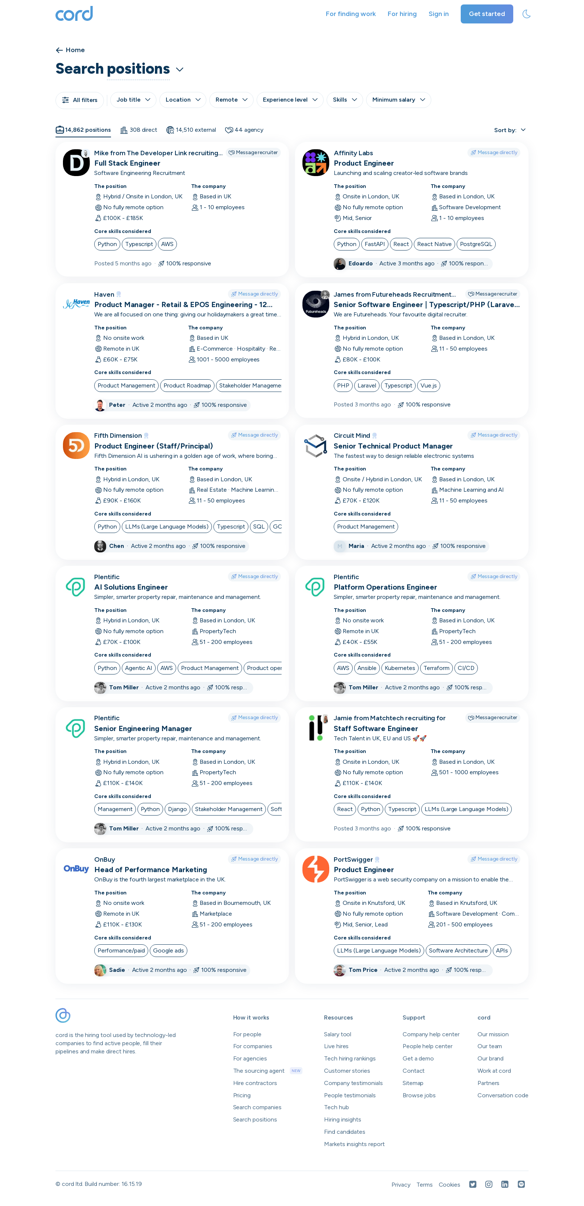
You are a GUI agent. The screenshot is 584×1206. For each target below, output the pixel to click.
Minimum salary (398, 99)
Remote (231, 99)
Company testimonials (353, 1083)
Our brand (490, 1058)
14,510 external (191, 130)
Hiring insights (342, 1119)
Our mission (493, 1034)
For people (247, 1034)
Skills (345, 99)
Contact (414, 1070)
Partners (488, 1083)
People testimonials (350, 1095)
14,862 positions (83, 129)
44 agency (244, 130)
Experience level (290, 99)
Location (183, 99)
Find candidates (344, 1131)
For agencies (250, 1058)
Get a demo (418, 1058)
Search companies (257, 1107)
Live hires (336, 1046)
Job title (133, 99)
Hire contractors (255, 1083)
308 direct (138, 130)
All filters (80, 99)
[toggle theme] (526, 14)
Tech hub (336, 1107)
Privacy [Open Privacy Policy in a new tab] (400, 1184)
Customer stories (347, 1070)
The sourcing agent (267, 1071)
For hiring (402, 14)
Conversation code (503, 1095)
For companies (252, 1046)
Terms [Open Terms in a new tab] (424, 1184)
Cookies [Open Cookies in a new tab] (450, 1184)
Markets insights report (354, 1144)
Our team (489, 1046)
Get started (487, 14)
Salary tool (337, 1034)
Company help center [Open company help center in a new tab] (431, 1034)
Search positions (255, 1119)
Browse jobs (419, 1095)
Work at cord (494, 1070)
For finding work (351, 14)
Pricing (242, 1095)
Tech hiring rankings (350, 1058)
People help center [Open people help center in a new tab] (428, 1046)
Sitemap (413, 1083)
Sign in (439, 14)
